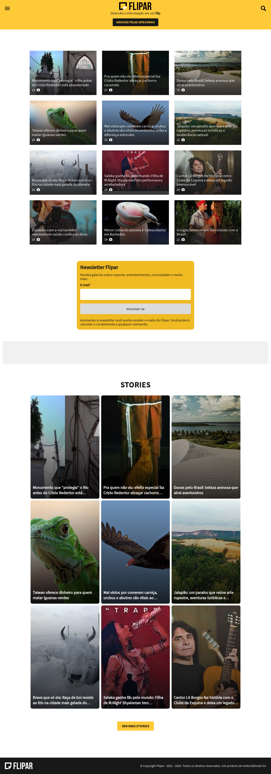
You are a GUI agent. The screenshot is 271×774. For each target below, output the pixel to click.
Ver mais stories (135, 726)
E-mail (85, 285)
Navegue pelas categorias (135, 22)
